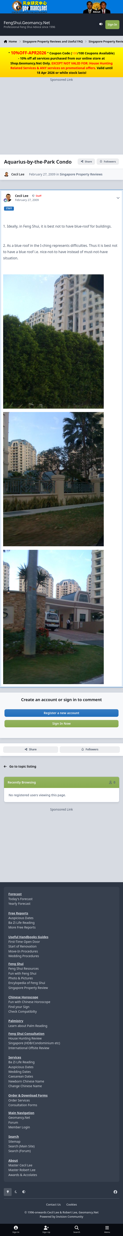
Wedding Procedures (23, 956)
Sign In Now (61, 723)
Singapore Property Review (28, 988)
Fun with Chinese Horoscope (29, 1002)
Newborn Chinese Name (26, 1081)
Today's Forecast (20, 899)
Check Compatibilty (22, 1011)
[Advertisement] (61, 113)
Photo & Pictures (20, 978)
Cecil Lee (17, 174)
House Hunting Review (25, 1038)
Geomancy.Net (19, 1117)
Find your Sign (19, 1007)
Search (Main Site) (21, 1146)
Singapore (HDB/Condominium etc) (34, 1043)
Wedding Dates (19, 1071)
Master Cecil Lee (20, 1165)
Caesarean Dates (20, 1076)
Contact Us (53, 1204)
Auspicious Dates (21, 918)
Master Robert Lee (22, 1170)
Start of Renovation (22, 946)
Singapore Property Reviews (81, 174)
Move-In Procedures (23, 951)
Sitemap (14, 1141)
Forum (13, 1122)
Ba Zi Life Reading (21, 922)
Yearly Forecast (19, 903)
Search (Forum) (19, 1151)
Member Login (19, 1127)
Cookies (71, 1204)
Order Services (19, 1100)
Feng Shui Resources (23, 968)
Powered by (61, 1217)
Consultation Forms (22, 1105)
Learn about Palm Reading (27, 1026)
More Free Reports (22, 927)
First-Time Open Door (24, 941)
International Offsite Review (28, 1048)
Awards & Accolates (22, 1175)
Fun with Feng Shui (22, 973)
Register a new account (61, 713)
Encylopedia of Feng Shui (26, 983)
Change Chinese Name (25, 1086)
